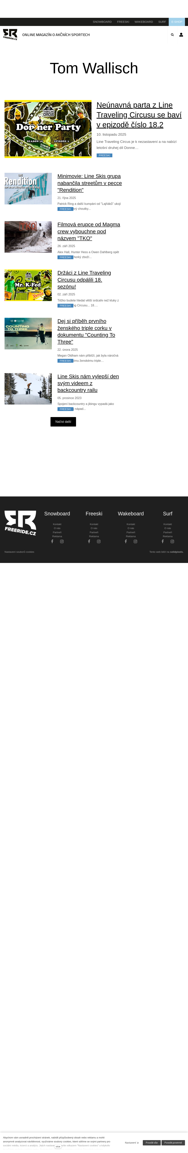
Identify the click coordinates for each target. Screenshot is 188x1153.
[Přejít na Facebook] (52, 541)
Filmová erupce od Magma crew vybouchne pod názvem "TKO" (88, 231)
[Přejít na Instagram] (61, 541)
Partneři (57, 532)
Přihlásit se (181, 34)
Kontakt (57, 524)
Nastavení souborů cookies (19, 551)
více (58, 1146)
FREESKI (104, 155)
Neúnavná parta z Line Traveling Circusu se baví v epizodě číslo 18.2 (139, 115)
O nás (57, 528)
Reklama (57, 536)
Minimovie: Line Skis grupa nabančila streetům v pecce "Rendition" (89, 183)
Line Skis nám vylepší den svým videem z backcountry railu (88, 383)
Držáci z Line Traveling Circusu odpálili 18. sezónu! (84, 280)
